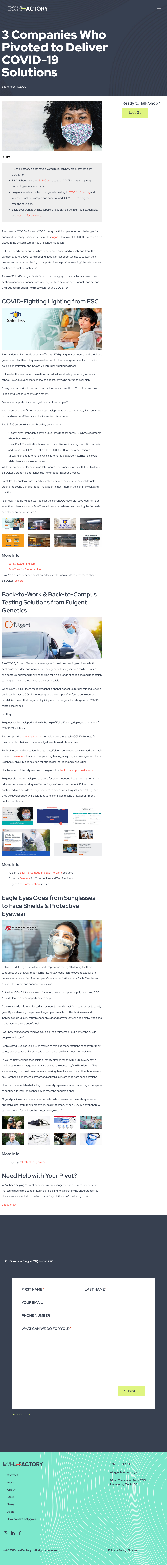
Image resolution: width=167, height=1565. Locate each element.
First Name (33, 1289)
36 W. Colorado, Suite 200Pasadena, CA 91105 (127, 1482)
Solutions (25, 878)
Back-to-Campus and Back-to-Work (41, 872)
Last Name (95, 1289)
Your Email (33, 1302)
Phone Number (36, 1315)
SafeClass (45, 180)
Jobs (10, 1512)
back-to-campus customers (76, 770)
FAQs (10, 1497)
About (11, 1490)
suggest (55, 237)
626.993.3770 (119, 1464)
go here (19, 580)
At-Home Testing (30, 884)
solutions (20, 756)
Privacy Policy (117, 1550)
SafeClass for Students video (25, 569)
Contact (12, 1475)
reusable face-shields (29, 215)
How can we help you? (22, 1519)
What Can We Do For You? (46, 1328)
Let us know (9, 1204)
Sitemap (133, 1550)
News (10, 1504)
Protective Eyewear (33, 1162)
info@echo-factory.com (125, 1472)
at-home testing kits (32, 736)
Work (10, 1482)
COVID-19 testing (79, 192)
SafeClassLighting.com (22, 563)
